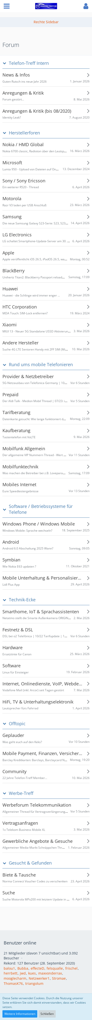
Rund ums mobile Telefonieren (41, 364)
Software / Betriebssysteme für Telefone (41, 509)
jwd (23, 973)
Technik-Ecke (22, 600)
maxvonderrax (50, 973)
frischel (71, 968)
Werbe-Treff (21, 793)
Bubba (22, 968)
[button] (6, 6)
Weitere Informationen (19, 1014)
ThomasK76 (13, 983)
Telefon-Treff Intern (29, 63)
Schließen (47, 1014)
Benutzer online (20, 943)
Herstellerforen (24, 133)
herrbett (10, 973)
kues (32, 973)
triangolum (34, 983)
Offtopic (17, 723)
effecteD (37, 968)
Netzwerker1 (39, 978)
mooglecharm (15, 978)
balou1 (9, 968)
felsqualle (55, 968)
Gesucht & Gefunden (30, 863)
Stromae (59, 978)
